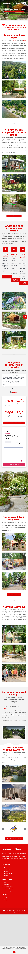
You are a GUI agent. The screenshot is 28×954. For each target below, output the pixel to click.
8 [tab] (21, 458)
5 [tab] (15, 458)
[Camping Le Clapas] (12, 2)
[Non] (26, 950)
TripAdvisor (15, 392)
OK (14, 952)
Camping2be (22, 391)
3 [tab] (11, 458)
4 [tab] (13, 458)
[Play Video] (14, 732)
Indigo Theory (16, 912)
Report (8, 442)
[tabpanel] (13, 438)
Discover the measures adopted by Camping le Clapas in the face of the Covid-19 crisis (14, 27)
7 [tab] (19, 458)
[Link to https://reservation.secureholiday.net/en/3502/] (25, 317)
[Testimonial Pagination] (12, 388)
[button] (3, 829)
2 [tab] (9, 458)
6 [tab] (17, 458)
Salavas (14, 40)
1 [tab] (7, 458)
